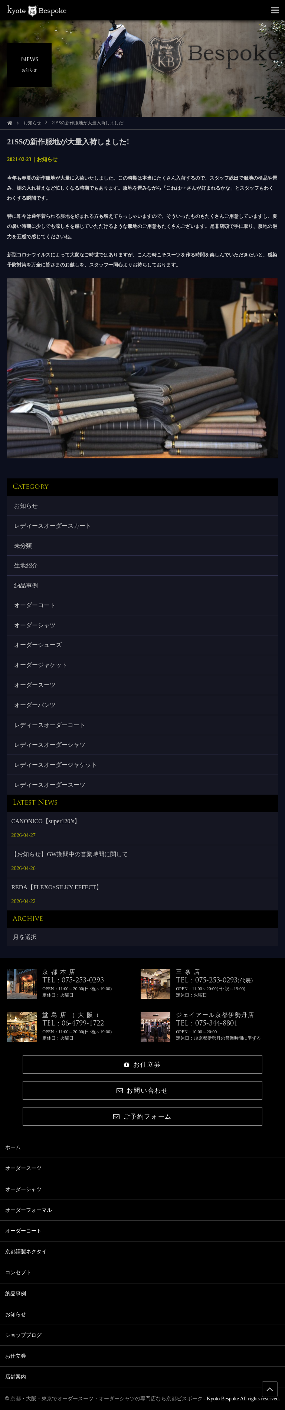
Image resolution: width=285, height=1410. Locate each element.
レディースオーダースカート (52, 526)
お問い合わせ (142, 1090)
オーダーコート (35, 605)
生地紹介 (26, 565)
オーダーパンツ (35, 705)
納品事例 (26, 585)
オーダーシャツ (35, 625)
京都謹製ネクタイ (26, 1251)
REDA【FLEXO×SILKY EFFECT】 (56, 887)
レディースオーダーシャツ (49, 745)
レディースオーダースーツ (49, 785)
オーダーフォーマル (28, 1210)
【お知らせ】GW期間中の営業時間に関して (69, 854)
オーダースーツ (35, 685)
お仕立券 (142, 1064)
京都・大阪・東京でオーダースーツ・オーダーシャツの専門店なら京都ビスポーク (106, 1398)
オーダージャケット (41, 665)
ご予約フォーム (142, 1116)
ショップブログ (23, 1335)
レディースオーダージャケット (55, 765)
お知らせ (32, 122)
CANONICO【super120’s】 (45, 821)
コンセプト (18, 1272)
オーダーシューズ (38, 645)
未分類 (23, 546)
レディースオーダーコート (49, 725)
